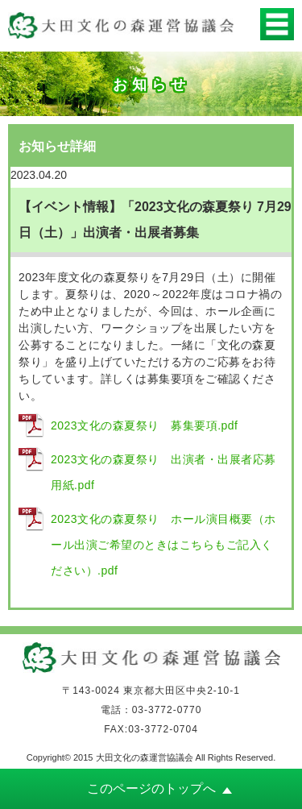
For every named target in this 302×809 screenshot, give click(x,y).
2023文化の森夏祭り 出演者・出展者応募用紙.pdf (163, 472)
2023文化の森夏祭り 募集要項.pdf (144, 425)
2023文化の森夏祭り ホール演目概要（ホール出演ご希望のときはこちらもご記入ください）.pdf (163, 544)
